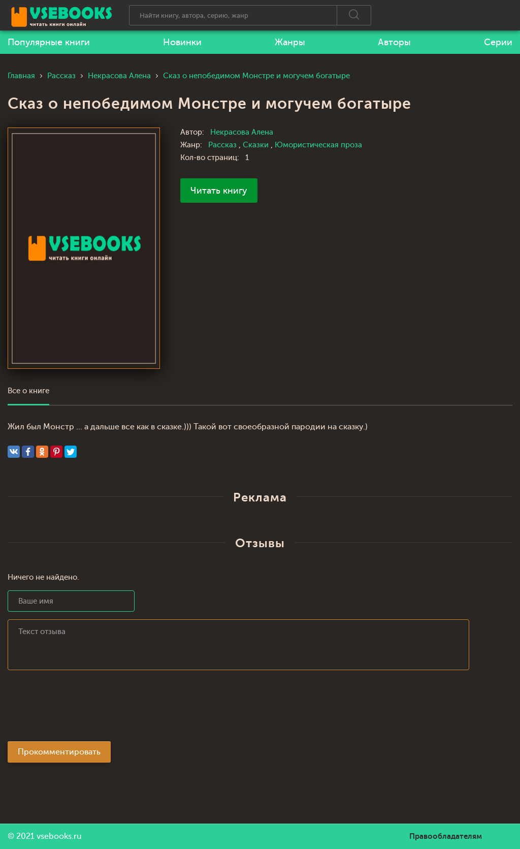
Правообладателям (445, 836)
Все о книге (28, 391)
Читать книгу (218, 190)
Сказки (257, 145)
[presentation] (85, 709)
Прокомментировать (59, 752)
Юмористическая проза (318, 145)
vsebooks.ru (59, 836)
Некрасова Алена (241, 132)
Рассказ (223, 145)
